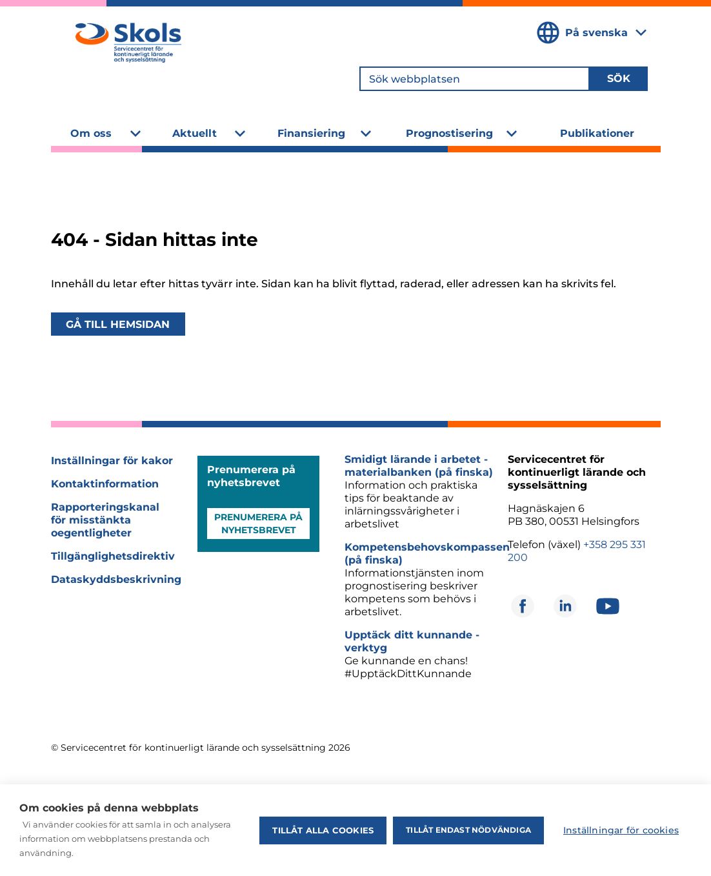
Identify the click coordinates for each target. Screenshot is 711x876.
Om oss (91, 133)
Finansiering (311, 133)
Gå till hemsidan (118, 324)
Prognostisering (449, 133)
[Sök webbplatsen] (474, 78)
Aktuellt (194, 133)
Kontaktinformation (105, 484)
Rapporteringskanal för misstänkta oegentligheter (105, 520)
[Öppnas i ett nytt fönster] (522, 606)
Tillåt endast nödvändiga (468, 830)
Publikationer (597, 133)
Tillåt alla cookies (323, 830)
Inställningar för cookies (621, 830)
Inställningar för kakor (112, 460)
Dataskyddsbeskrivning (116, 579)
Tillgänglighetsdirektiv (113, 556)
